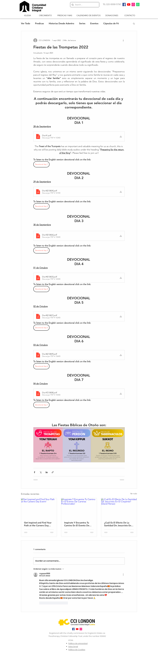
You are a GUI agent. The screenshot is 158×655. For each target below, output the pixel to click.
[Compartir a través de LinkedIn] (46, 472)
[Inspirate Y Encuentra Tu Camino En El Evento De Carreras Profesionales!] (79, 508)
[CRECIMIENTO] (45, 15)
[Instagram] (133, 4)
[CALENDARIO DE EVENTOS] (88, 15)
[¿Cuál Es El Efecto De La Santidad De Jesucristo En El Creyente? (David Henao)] (119, 508)
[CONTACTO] (129, 15)
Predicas (39, 23)
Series (82, 23)
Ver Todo (25, 23)
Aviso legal (73, 646)
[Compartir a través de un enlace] (52, 472)
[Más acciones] (123, 40)
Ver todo (133, 493)
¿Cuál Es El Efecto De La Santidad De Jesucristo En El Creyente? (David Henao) (119, 524)
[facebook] (124, 4)
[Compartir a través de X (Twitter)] (40, 472)
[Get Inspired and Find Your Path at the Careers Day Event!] (39, 508)
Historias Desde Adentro (61, 23)
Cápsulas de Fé (111, 23)
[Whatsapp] (137, 4)
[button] (27, 15)
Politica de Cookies (76, 649)
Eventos (94, 23)
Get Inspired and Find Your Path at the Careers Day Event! (37, 524)
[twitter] (128, 4)
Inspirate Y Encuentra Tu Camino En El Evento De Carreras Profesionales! (76, 524)
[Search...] (84, 4)
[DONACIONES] (111, 15)
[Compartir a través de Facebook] (34, 472)
